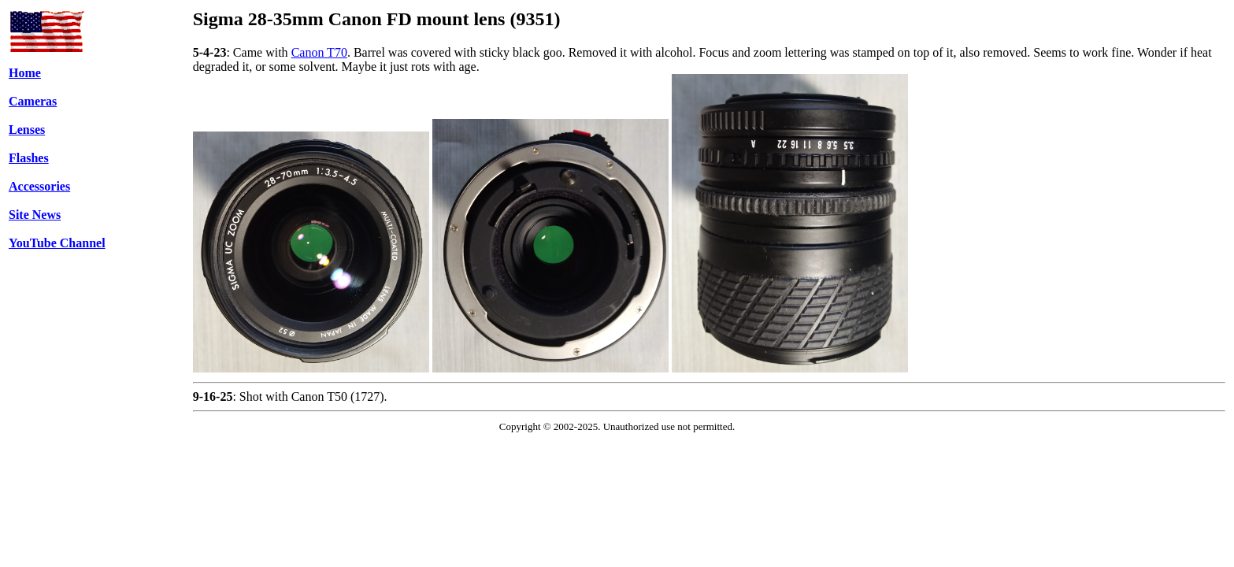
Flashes (29, 158)
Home (25, 73)
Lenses (27, 129)
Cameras (33, 101)
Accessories (39, 186)
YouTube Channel (57, 243)
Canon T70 (319, 52)
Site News (35, 214)
